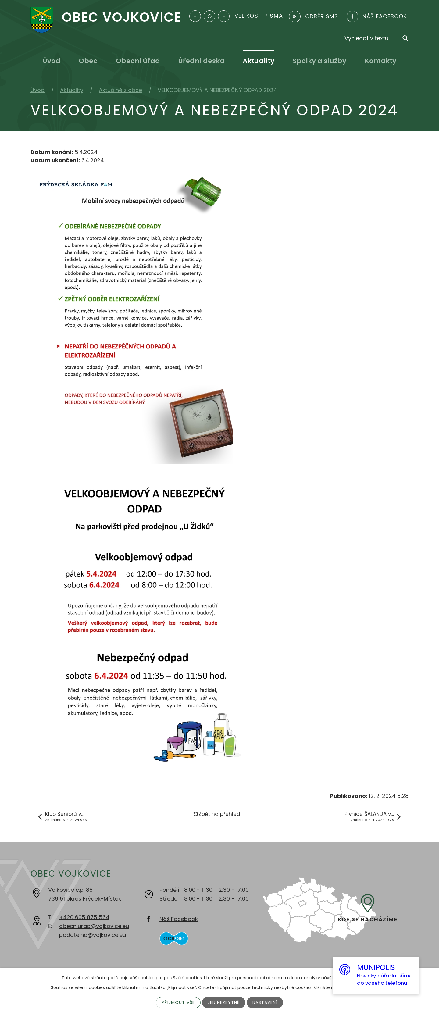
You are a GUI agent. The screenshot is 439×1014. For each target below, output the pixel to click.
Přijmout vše (178, 1002)
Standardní (209, 16)
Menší (224, 16)
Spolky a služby (319, 61)
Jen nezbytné (224, 1002)
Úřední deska (201, 61)
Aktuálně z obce (120, 90)
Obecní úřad (138, 61)
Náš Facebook (178, 919)
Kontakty (380, 61)
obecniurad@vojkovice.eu (94, 926)
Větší (195, 16)
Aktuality (258, 61)
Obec (88, 61)
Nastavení (264, 1002)
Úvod (51, 61)
